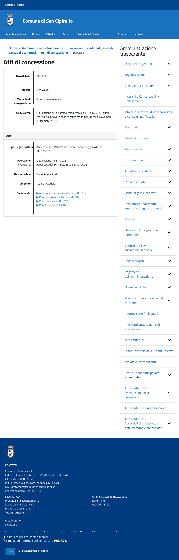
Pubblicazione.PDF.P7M (51, 205)
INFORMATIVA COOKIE (33, 551)
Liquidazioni (12, 524)
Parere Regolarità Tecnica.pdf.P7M (57, 197)
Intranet (138, 34)
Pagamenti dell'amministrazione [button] (139, 274)
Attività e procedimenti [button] (140, 171)
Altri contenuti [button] (134, 339)
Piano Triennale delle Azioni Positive (149, 350)
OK (10, 551)
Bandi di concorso (137, 138)
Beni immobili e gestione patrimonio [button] (141, 232)
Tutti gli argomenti (16, 512)
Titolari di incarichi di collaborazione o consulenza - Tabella (149, 114)
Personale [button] (131, 127)
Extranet (122, 34)
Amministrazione (16, 34)
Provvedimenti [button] (135, 182)
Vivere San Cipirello (88, 34)
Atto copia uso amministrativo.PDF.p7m (61, 193)
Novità (36, 34)
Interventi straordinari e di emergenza (142, 326)
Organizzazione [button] (135, 74)
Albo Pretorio (13, 520)
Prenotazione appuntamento (22, 500)
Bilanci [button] (129, 219)
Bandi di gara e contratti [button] (141, 192)
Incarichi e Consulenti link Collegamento (142, 98)
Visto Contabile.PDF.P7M (52, 201)
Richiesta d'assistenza (18, 508)
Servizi (66, 34)
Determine (98, 500)
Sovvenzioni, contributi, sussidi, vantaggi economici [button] (143, 206)
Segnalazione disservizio (19, 504)
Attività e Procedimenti (140, 361)
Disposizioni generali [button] (139, 63)
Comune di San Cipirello (48, 20)
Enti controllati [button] (135, 160)
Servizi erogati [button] (134, 261)
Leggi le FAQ (12, 496)
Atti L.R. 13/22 (101, 504)
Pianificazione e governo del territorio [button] (144, 300)
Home (13, 48)
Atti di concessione (54, 52)
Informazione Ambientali (141, 313)
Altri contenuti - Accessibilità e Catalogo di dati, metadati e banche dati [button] (143, 423)
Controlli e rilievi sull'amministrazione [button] (139, 247)
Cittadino (51, 34)
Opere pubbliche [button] (135, 287)
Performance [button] (133, 149)
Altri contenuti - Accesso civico (146, 408)
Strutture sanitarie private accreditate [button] (142, 375)
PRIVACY (60, 540)
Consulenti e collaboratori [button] (142, 85)
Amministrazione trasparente (42, 48)
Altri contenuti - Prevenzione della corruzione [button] (137, 392)
